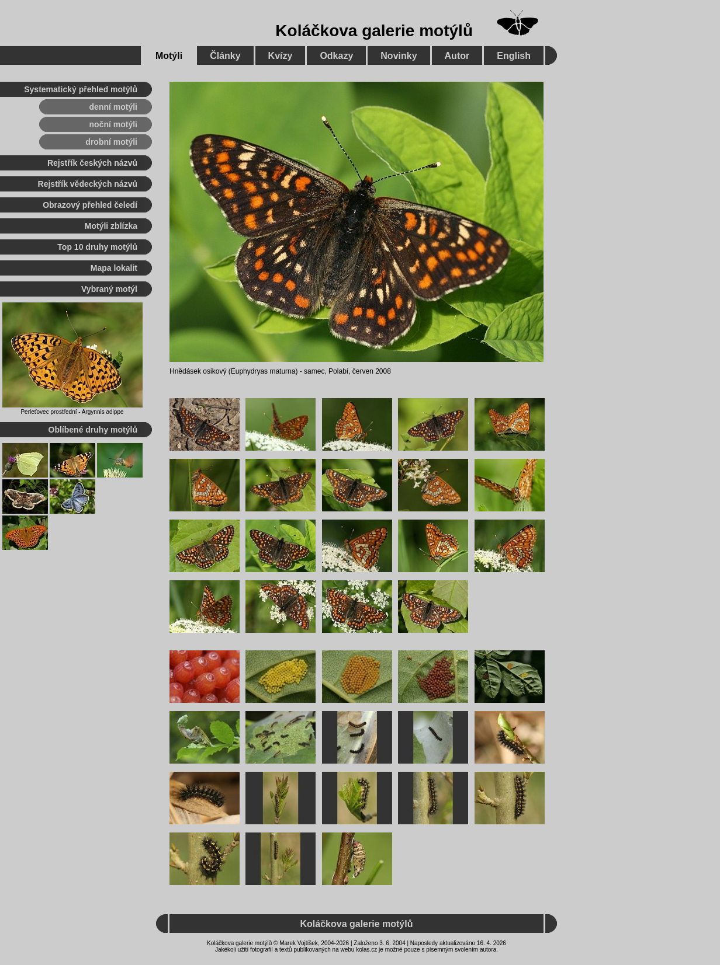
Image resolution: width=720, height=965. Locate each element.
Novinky (398, 56)
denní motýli (113, 107)
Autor (457, 56)
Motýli (168, 56)
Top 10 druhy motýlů (97, 247)
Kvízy (280, 56)
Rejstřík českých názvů (92, 163)
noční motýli (113, 124)
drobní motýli (111, 142)
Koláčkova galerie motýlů (374, 31)
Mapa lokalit (114, 268)
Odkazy (336, 56)
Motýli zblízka (111, 226)
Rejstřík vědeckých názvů (87, 184)
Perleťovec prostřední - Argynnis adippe (71, 412)
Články (225, 56)
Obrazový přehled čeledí (90, 205)
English (514, 56)
